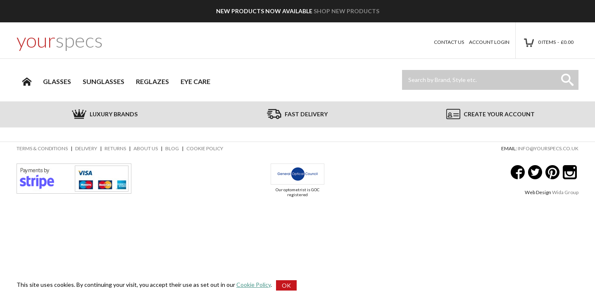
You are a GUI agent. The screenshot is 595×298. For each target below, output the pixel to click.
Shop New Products (346, 10)
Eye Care (195, 81)
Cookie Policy (204, 148)
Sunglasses (103, 81)
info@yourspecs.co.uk (548, 148)
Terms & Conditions (42, 148)
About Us (145, 148)
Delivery (86, 148)
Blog (172, 148)
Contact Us (449, 42)
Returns (115, 148)
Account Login (489, 42)
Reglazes (152, 81)
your (60, 40)
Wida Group (565, 192)
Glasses (57, 81)
